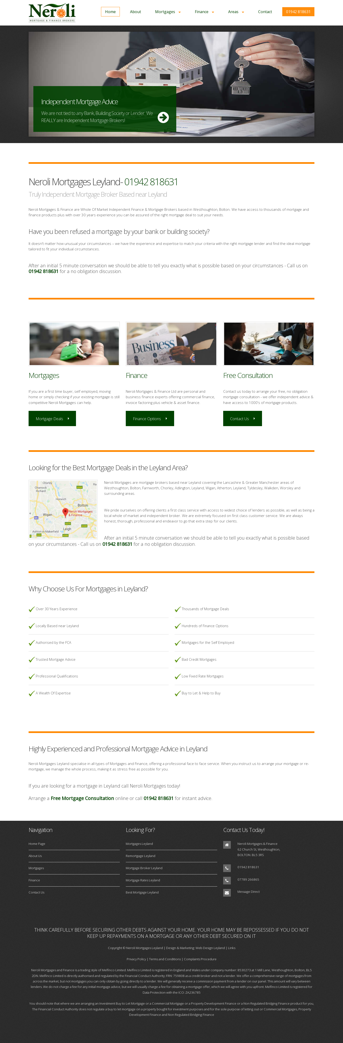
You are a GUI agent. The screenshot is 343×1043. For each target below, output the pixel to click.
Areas (233, 11)
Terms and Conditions (165, 959)
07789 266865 (248, 879)
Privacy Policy (136, 959)
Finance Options (147, 418)
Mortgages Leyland (139, 844)
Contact (265, 11)
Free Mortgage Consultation (82, 798)
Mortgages (165, 11)
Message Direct (248, 891)
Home (110, 11)
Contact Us (239, 418)
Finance (201, 11)
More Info (171, 84)
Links (231, 948)
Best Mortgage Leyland (142, 892)
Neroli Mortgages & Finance (257, 844)
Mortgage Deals (49, 418)
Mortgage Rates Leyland (143, 880)
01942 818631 (298, 11)
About (135, 11)
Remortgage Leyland (140, 856)
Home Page (37, 844)
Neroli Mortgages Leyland (144, 948)
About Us (35, 856)
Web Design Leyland (210, 948)
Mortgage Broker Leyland (144, 868)
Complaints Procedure (200, 959)
